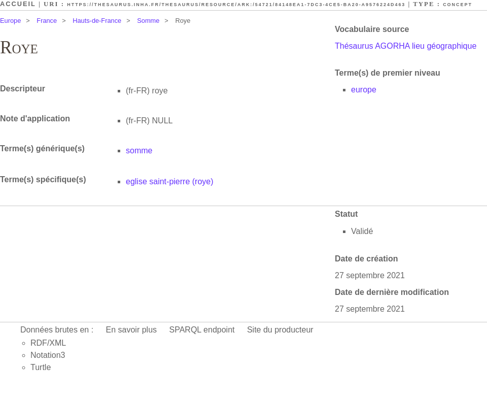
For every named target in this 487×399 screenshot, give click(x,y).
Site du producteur (280, 329)
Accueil (18, 4)
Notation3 (47, 355)
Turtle (40, 367)
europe (363, 89)
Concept (457, 4)
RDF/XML (48, 343)
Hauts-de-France (97, 20)
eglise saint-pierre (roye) (170, 181)
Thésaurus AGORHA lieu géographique (405, 46)
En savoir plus (131, 329)
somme (139, 150)
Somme (148, 20)
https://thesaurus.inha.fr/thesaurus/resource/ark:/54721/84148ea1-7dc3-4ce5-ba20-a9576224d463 (236, 4)
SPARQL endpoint (202, 329)
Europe (10, 20)
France (47, 20)
